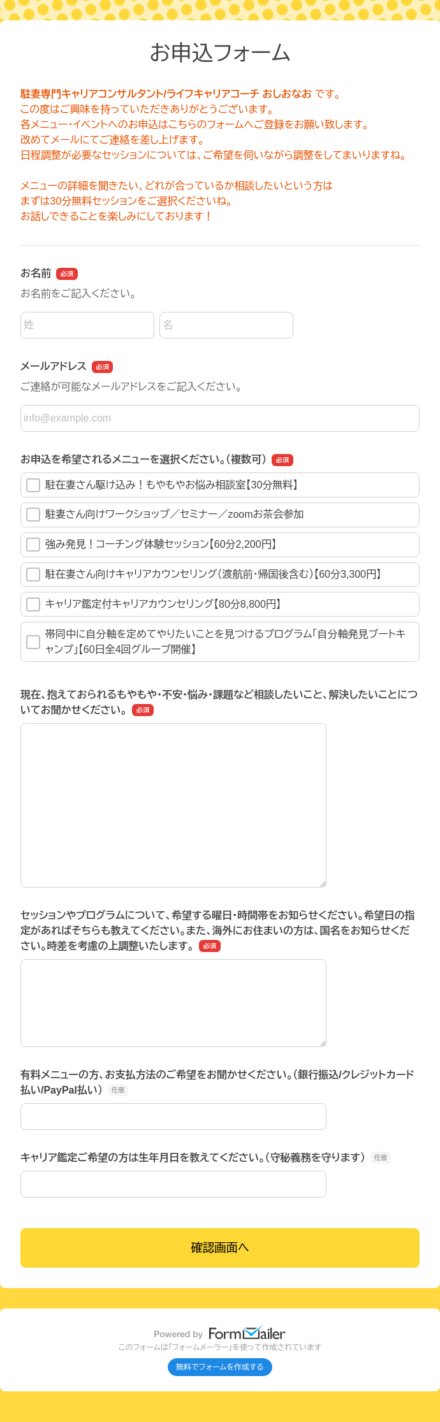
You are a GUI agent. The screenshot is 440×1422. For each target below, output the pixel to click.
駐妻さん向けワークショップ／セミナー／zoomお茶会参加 (165, 515)
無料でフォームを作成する (220, 1367)
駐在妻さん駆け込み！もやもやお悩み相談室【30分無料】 (162, 485)
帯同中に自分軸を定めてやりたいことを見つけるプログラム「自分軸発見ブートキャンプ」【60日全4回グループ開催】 (216, 642)
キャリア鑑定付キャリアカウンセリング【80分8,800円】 (153, 604)
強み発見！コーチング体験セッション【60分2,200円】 (151, 545)
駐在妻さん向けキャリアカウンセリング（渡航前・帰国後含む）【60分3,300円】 (203, 575)
